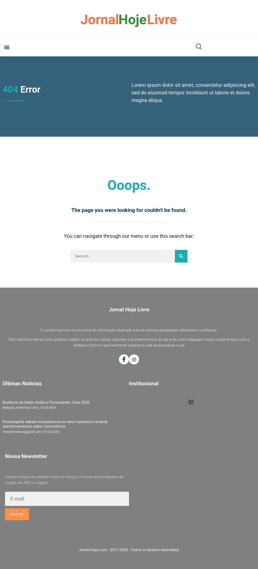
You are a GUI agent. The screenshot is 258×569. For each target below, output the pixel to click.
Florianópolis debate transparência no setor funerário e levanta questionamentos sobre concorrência (55, 424)
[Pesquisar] (181, 256)
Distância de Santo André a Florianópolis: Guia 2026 (46, 402)
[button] (7, 47)
